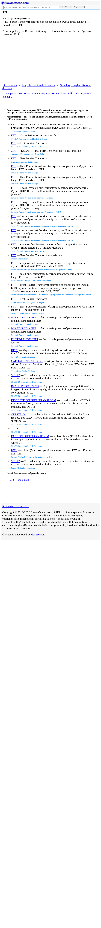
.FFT (14, 150)
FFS (12, 479)
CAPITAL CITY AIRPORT (27, 361)
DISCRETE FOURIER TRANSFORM (33, 400)
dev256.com (38, 534)
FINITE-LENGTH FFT (24, 339)
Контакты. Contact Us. (15, 506)
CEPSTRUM (18, 414)
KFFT (14, 350)
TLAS (14, 428)
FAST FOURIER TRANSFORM (30, 436)
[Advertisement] (45, 59)
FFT (13, 124)
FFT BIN (23, 479)
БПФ (14, 450)
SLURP (15, 375)
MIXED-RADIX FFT (23, 317)
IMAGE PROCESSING (25, 386)
